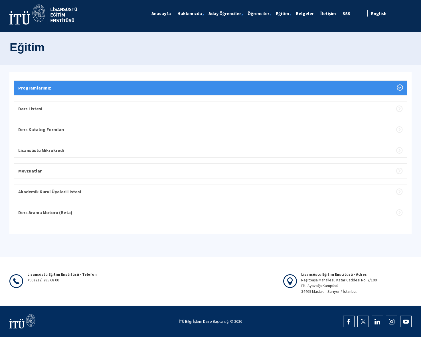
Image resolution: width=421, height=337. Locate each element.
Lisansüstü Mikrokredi (41, 150)
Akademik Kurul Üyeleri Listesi (49, 191)
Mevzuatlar (30, 171)
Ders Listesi (30, 108)
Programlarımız (34, 88)
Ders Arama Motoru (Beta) (45, 212)
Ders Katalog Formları (41, 129)
